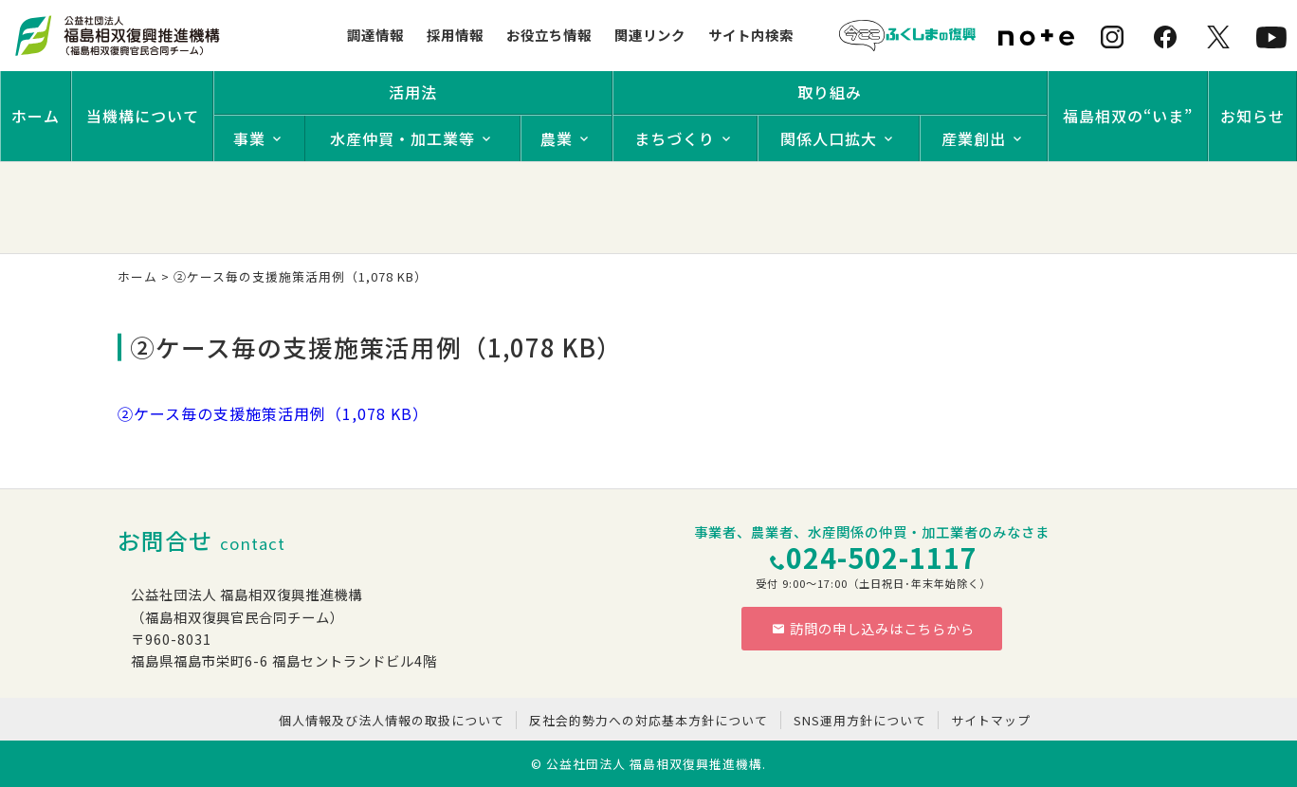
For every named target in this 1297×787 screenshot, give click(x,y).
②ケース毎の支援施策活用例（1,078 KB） (273, 413)
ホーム (35, 115)
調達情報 (375, 35)
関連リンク (649, 35)
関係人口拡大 (828, 138)
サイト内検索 (751, 35)
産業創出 (973, 138)
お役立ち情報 (549, 35)
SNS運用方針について (860, 720)
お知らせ (1252, 115)
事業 (249, 138)
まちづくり (674, 138)
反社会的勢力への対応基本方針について (648, 720)
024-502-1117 (881, 557)
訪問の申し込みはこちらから (873, 628)
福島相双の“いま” (1128, 115)
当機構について (142, 115)
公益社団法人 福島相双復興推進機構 (654, 764)
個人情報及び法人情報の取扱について (391, 720)
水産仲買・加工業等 (402, 138)
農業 (556, 138)
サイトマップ (991, 720)
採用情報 (455, 35)
